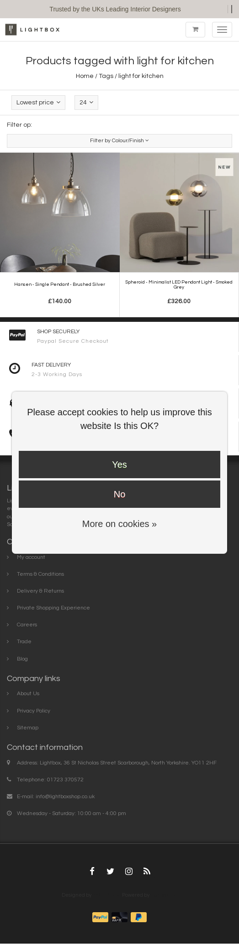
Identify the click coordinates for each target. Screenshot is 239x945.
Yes (119, 465)
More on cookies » (119, 524)
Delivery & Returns (40, 591)
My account (31, 557)
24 (86, 102)
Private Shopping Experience (53, 608)
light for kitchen (141, 76)
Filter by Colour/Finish (119, 141)
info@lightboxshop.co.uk (65, 797)
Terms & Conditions (40, 574)
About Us (28, 694)
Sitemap (27, 728)
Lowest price (38, 102)
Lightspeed (163, 895)
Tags (106, 76)
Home (85, 76)
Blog (22, 659)
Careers (27, 625)
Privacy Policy (33, 711)
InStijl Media (106, 895)
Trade (24, 642)
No (120, 494)
